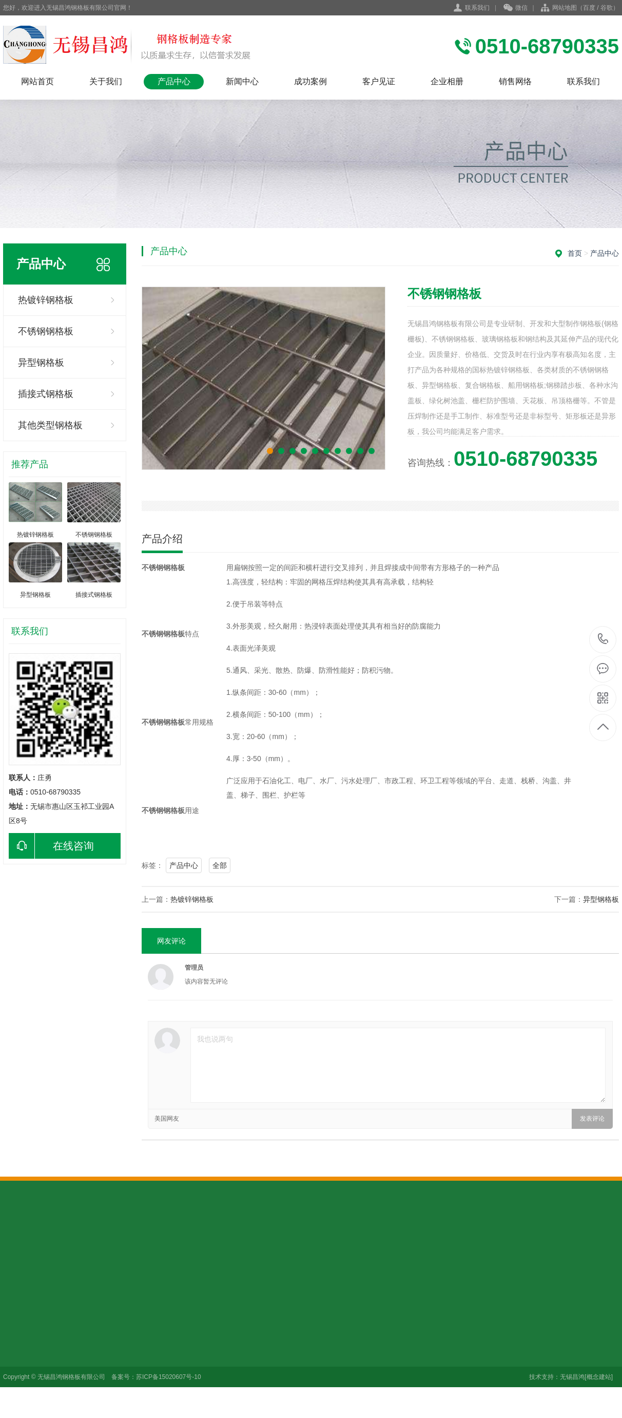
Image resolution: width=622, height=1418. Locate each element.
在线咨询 (51, 846)
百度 (589, 7)
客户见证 (378, 81)
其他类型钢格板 (50, 425)
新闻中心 (242, 81)
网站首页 (37, 81)
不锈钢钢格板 (45, 331)
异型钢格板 (41, 362)
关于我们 (105, 81)
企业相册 (447, 81)
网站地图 (564, 7)
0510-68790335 (603, 639)
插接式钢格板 (45, 394)
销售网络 (515, 81)
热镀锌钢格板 (45, 300)
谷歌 (606, 7)
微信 (515, 8)
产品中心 (174, 81)
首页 (575, 253)
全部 (219, 865)
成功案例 (310, 81)
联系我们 (477, 7)
